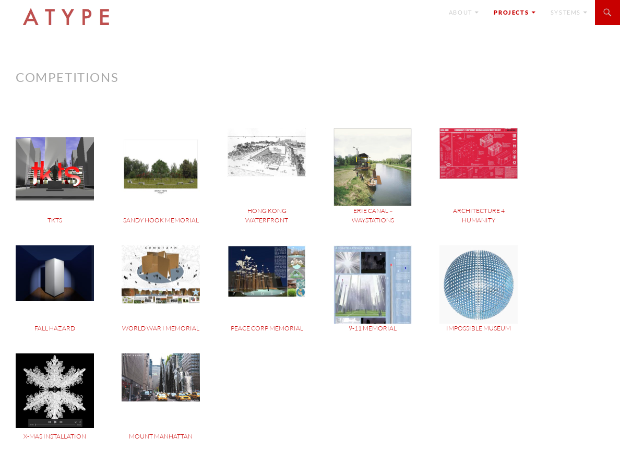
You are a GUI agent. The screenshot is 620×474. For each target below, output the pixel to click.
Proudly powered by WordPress (59, 461)
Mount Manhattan (161, 436)
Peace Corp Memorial (267, 328)
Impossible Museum (478, 328)
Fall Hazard (54, 328)
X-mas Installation (54, 436)
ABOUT (460, 12)
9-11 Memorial (373, 328)
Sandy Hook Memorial (161, 220)
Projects (511, 12)
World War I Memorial (160, 328)
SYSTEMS (566, 12)
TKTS (54, 220)
